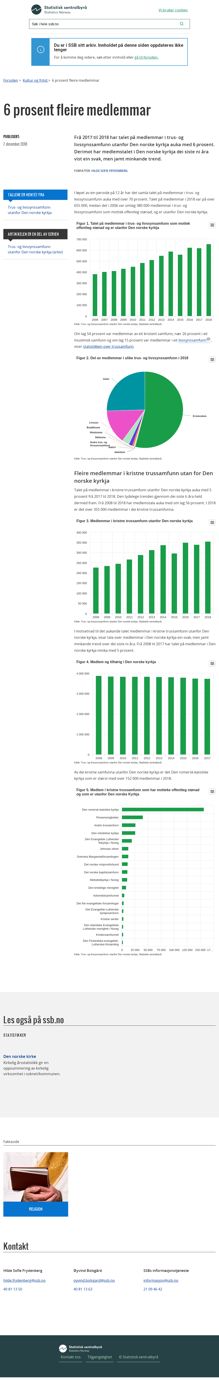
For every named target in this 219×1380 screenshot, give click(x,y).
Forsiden (10, 80)
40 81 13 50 (12, 1289)
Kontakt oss (71, 1356)
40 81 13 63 (83, 1289)
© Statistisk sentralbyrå (138, 1356)
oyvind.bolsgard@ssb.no (94, 1280)
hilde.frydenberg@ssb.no (24, 1280)
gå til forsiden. (146, 57)
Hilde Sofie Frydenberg (109, 171)
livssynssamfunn (192, 340)
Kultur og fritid (35, 80)
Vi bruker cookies (173, 10)
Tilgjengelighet (100, 1356)
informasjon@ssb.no (160, 1280)
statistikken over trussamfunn (108, 346)
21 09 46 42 (152, 1289)
